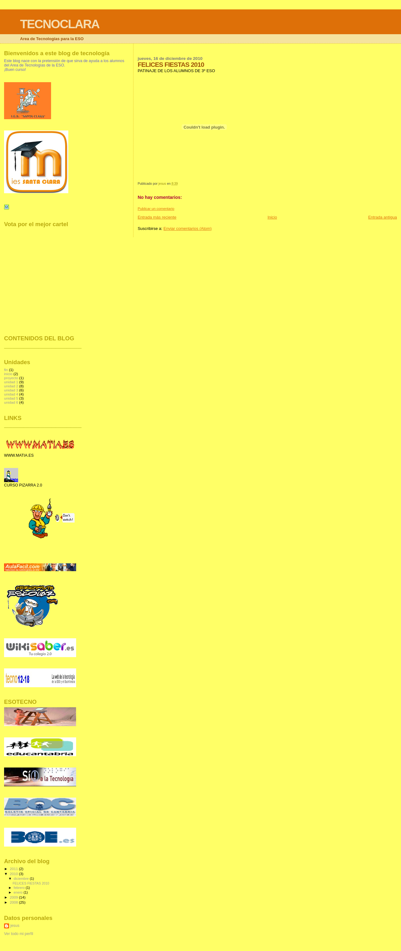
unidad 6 (11, 402)
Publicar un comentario (156, 208)
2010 (14, 874)
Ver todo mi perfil (18, 934)
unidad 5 (11, 398)
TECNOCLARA (59, 24)
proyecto (11, 378)
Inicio (272, 217)
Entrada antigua (382, 217)
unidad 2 (11, 386)
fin (6, 370)
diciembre (22, 878)
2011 (14, 869)
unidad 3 (11, 390)
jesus (14, 925)
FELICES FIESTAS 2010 (31, 883)
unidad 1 (11, 382)
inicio (8, 374)
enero (19, 892)
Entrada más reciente (157, 217)
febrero (20, 888)
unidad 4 (11, 394)
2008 (14, 902)
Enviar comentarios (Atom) (188, 228)
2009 (14, 897)
